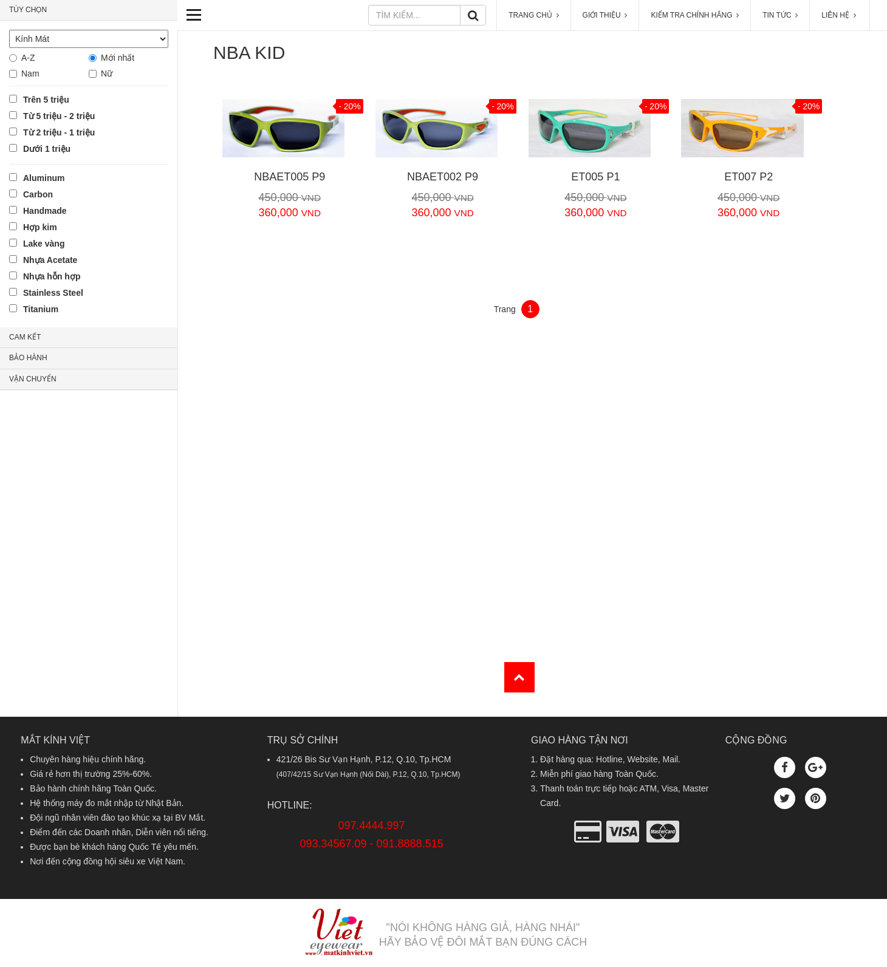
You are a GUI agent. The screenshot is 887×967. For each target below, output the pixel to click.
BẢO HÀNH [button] (28, 358)
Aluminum (43, 178)
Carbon (38, 194)
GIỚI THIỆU (605, 15)
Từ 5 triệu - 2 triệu (59, 116)
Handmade (45, 211)
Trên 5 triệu (46, 99)
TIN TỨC (780, 15)
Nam (30, 73)
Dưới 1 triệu (46, 149)
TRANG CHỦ (533, 15)
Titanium (40, 309)
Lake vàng (43, 243)
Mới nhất (117, 58)
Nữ (106, 73)
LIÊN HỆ (839, 15)
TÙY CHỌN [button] (28, 9)
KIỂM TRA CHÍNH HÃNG (695, 15)
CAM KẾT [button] (25, 337)
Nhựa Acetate (50, 260)
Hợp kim (40, 227)
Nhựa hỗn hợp (51, 276)
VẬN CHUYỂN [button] (33, 379)
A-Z (28, 58)
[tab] (88, 10)
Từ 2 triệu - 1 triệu (59, 132)
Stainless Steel (53, 293)
